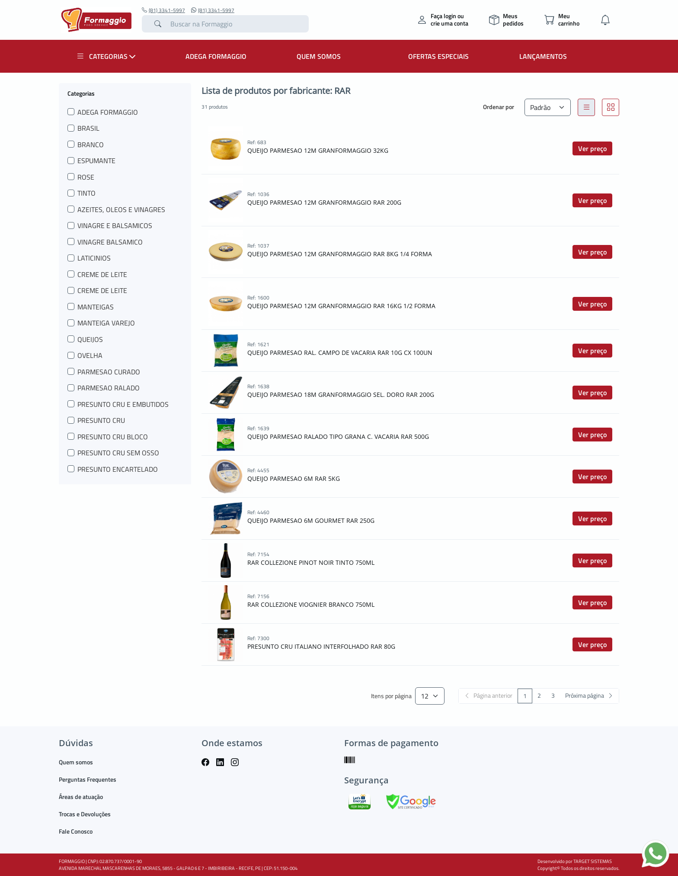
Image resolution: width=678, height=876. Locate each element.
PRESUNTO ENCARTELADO (117, 469)
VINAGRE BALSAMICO (110, 242)
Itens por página (391, 696)
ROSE (85, 177)
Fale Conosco (76, 831)
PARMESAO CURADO (108, 372)
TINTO (86, 193)
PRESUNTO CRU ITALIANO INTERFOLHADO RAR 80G (321, 646)
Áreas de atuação (81, 796)
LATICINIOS (94, 258)
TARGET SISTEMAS (592, 861)
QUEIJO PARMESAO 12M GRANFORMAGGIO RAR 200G (324, 202)
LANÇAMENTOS (543, 56)
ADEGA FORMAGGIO (215, 56)
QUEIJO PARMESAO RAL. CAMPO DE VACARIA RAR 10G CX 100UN (339, 352)
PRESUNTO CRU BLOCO (112, 437)
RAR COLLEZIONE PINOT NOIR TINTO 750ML (310, 562)
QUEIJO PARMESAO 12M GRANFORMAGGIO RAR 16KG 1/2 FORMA (341, 306)
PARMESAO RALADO (108, 388)
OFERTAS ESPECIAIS (438, 56)
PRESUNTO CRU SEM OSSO (118, 453)
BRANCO (90, 144)
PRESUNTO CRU (101, 420)
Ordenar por (498, 106)
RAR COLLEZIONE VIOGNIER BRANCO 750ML (310, 604)
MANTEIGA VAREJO (106, 323)
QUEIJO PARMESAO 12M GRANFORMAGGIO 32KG (317, 150)
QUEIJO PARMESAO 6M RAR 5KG (293, 478)
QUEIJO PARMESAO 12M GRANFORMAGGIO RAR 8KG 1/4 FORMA (339, 254)
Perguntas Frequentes (87, 779)
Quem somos (76, 761)
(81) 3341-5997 (163, 10)
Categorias (81, 93)
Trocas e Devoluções (85, 813)
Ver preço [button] (592, 148)
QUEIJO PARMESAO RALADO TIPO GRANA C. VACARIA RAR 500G (338, 436)
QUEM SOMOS (319, 56)
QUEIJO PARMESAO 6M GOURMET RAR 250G (310, 520)
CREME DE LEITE (102, 274)
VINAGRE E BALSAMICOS (114, 225)
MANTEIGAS (95, 307)
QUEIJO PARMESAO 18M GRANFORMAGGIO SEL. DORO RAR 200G (340, 394)
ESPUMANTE (96, 160)
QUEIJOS (90, 339)
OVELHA (89, 355)
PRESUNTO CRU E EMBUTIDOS (123, 404)
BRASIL (88, 128)
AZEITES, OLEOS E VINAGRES (121, 209)
